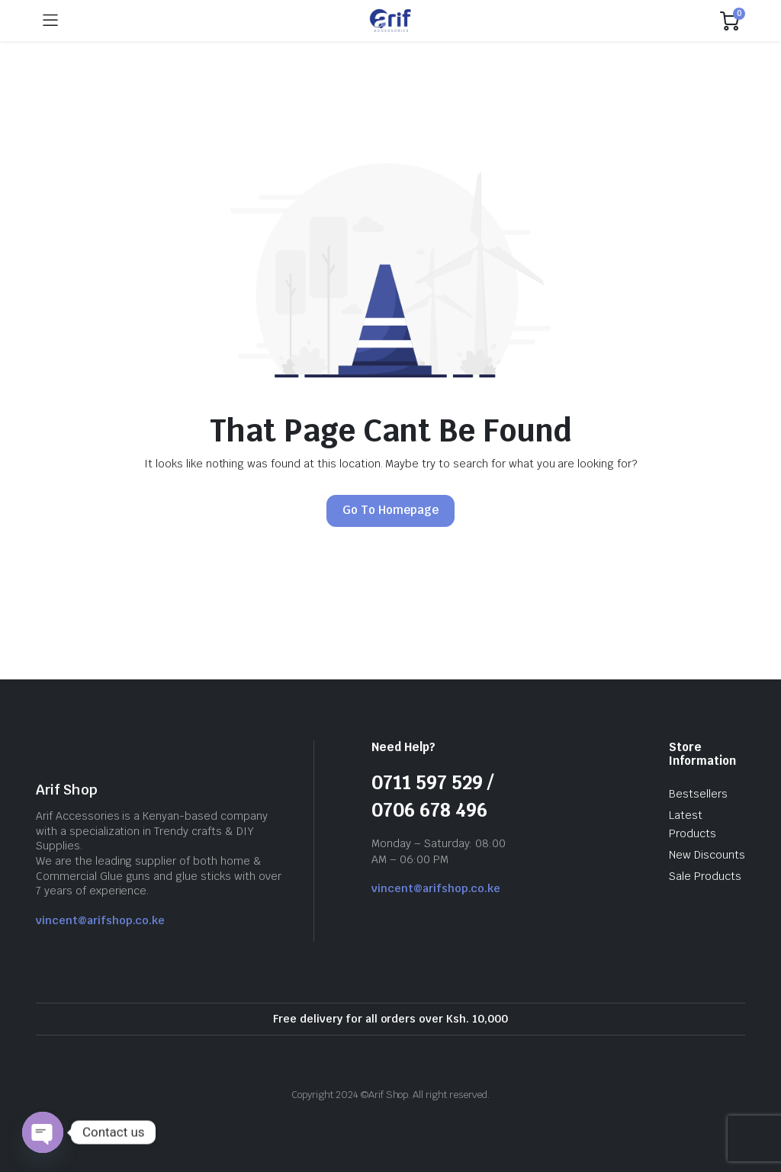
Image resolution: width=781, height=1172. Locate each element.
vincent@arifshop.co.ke (100, 920)
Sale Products (705, 876)
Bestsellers (698, 794)
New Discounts (707, 855)
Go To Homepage (390, 510)
